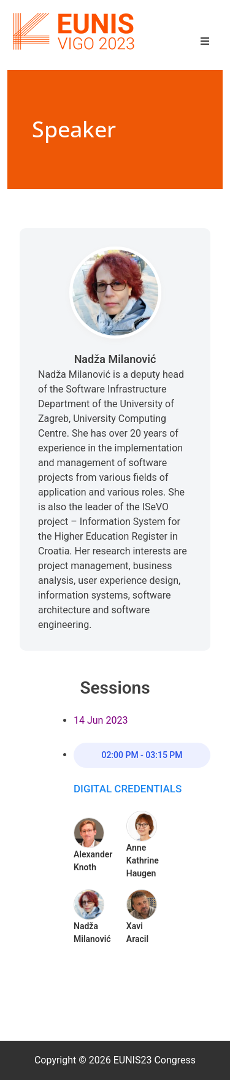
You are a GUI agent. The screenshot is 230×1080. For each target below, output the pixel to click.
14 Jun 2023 (101, 720)
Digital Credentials (128, 789)
